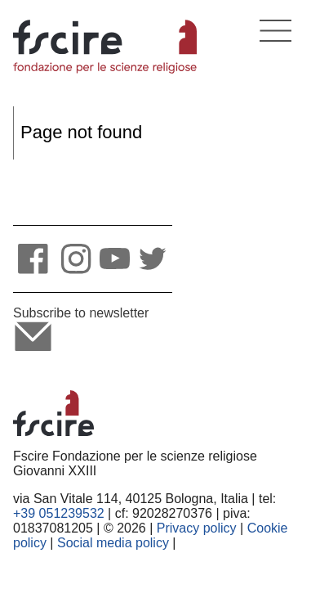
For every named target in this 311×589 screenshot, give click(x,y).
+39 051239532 (58, 513)
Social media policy (113, 543)
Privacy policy (197, 528)
